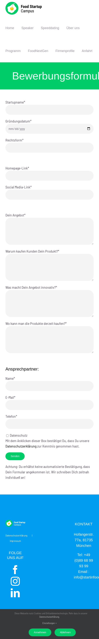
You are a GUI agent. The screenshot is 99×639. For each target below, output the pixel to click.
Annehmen (40, 632)
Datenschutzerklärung (20, 446)
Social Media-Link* (49, 190)
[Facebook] (15, 569)
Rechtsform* (49, 143)
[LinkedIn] (15, 592)
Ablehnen (65, 632)
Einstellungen (49, 623)
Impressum (15, 540)
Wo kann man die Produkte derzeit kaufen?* (49, 331)
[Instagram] (15, 581)
